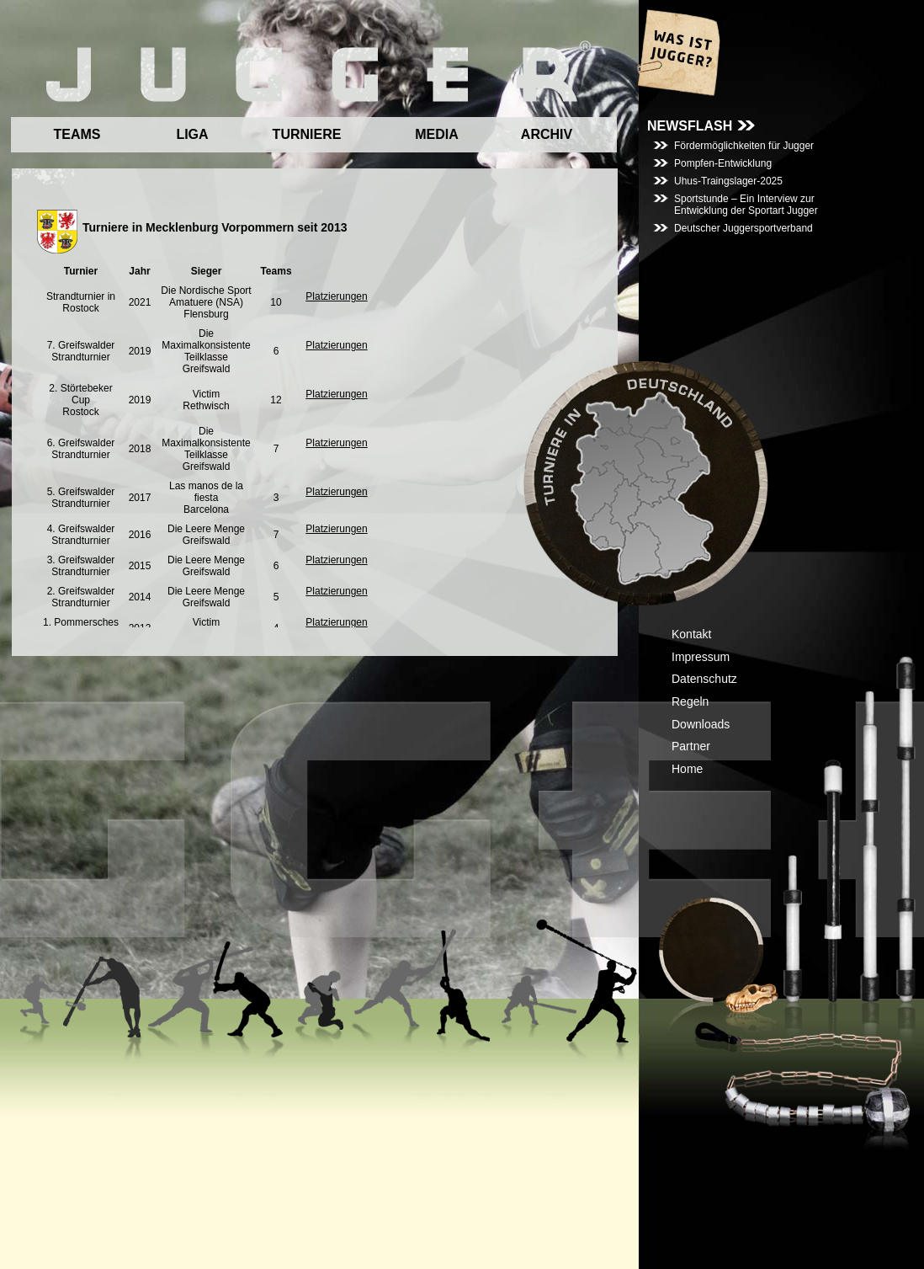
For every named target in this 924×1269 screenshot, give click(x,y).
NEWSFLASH (689, 126)
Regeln (690, 701)
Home (687, 769)
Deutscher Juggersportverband (743, 228)
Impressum (701, 657)
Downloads (701, 724)
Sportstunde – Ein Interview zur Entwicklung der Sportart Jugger (746, 204)
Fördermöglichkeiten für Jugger (744, 146)
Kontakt (691, 634)
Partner (691, 746)
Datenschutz (704, 678)
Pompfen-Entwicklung (723, 163)
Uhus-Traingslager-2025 (728, 181)
